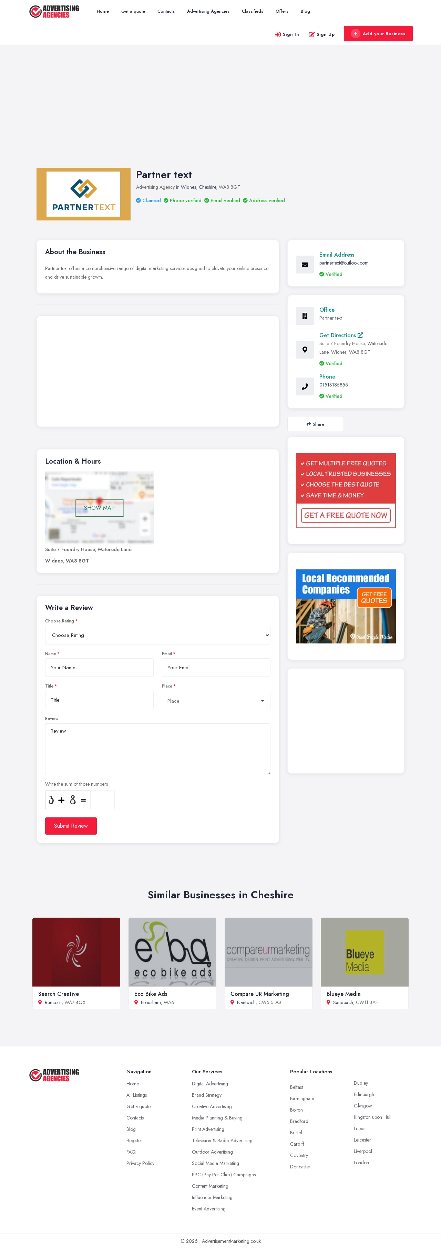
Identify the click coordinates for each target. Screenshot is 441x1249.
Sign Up (322, 34)
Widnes (188, 187)
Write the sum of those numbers (76, 784)
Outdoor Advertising (212, 1151)
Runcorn (53, 1002)
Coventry (299, 1155)
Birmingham (302, 1098)
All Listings (136, 1095)
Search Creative (58, 994)
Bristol (296, 1132)
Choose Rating (59, 621)
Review (52, 718)
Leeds (359, 1128)
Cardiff (297, 1143)
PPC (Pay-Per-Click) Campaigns (224, 1174)
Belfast (296, 1087)
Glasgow (363, 1105)
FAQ (131, 1151)
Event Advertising (209, 1208)
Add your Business (378, 34)
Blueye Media (344, 994)
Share (315, 424)
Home (103, 11)
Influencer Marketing (212, 1197)
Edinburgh (364, 1094)
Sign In (287, 34)
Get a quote (133, 11)
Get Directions (341, 335)
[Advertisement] (220, 113)
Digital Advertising (210, 1083)
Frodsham (151, 1002)
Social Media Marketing (215, 1163)
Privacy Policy (140, 1163)
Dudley (361, 1083)
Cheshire (207, 187)
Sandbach (343, 1002)
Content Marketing (210, 1186)
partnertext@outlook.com (344, 262)
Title (49, 686)
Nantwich (246, 1002)
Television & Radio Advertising (222, 1140)
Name (50, 654)
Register (134, 1140)
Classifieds (252, 11)
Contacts (166, 11)
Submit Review (71, 826)
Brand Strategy (207, 1095)
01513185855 (333, 384)
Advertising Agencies (208, 11)
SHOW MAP (99, 508)
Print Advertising (208, 1129)
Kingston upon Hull (372, 1117)
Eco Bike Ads (150, 994)
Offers (282, 11)
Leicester (362, 1139)
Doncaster (300, 1166)
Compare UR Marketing (259, 994)
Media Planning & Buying (217, 1117)
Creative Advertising (212, 1106)
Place (167, 686)
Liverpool (363, 1151)
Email (167, 654)
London (361, 1162)
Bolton (296, 1109)
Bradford (299, 1121)
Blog (305, 11)
